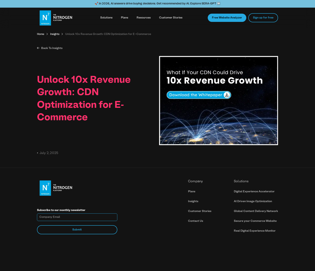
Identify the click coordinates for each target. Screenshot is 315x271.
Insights (54, 34)
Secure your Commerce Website (255, 221)
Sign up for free (263, 17)
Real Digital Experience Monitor (255, 231)
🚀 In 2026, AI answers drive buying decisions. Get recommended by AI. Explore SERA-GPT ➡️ (157, 3)
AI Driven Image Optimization (253, 201)
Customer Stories (170, 17)
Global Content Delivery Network (256, 211)
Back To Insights (49, 48)
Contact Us (195, 221)
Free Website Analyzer (227, 17)
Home (40, 34)
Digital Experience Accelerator (254, 191)
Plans (124, 17)
